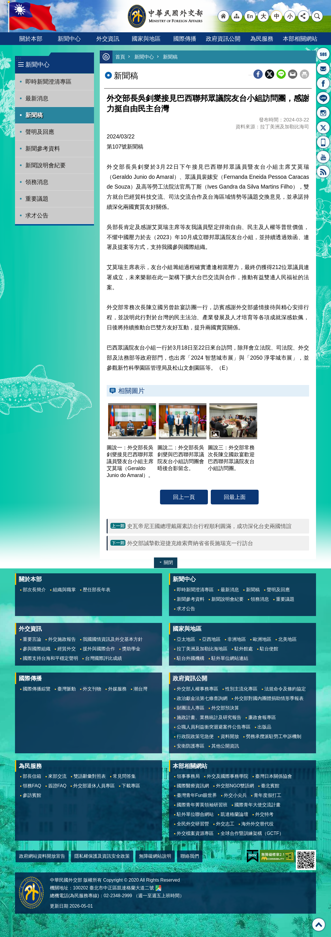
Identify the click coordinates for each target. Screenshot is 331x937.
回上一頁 (184, 497)
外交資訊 (107, 38)
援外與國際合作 (99, 648)
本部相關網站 (300, 38)
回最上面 (235, 497)
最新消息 (36, 98)
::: (18, 59)
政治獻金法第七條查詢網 (202, 698)
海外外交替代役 (257, 823)
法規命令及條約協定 (285, 688)
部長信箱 (323, 68)
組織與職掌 (64, 589)
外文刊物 (92, 688)
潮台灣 (140, 688)
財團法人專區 (190, 707)
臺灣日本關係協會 (273, 776)
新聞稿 (34, 115)
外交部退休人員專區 (94, 785)
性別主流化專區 (241, 688)
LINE (323, 98)
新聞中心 (69, 38)
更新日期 (59, 906)
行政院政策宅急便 (195, 736)
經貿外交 (66, 648)
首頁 (120, 57)
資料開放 (230, 736)
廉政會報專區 (262, 717)
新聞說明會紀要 (45, 165)
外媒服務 (117, 688)
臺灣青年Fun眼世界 (197, 795)
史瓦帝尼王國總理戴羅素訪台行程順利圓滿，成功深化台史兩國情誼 (209, 526)
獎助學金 (131, 648)
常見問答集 (124, 776)
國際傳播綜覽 (36, 688)
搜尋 (317, 16)
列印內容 (304, 74)
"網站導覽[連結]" (236, 16)
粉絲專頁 (323, 83)
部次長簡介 (34, 589)
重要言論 (32, 639)
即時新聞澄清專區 (48, 81)
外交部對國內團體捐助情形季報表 (269, 698)
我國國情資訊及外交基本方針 (113, 639)
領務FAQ (32, 785)
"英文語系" (250, 16)
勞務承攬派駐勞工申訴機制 (273, 736)
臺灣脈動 (66, 688)
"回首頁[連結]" (223, 16)
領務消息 (36, 182)
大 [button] (263, 16)
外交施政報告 (62, 639)
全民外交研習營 (193, 823)
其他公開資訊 (225, 745)
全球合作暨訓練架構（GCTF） (252, 833)
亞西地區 (211, 639)
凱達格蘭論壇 (234, 814)
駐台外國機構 (190, 658)
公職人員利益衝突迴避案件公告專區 (214, 726)
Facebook (258, 74)
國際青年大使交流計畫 (257, 804)
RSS (323, 171)
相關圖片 (131, 391)
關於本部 (30, 38)
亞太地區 (186, 639)
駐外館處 (243, 648)
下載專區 (131, 785)
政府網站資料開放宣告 (42, 856)
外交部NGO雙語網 (235, 785)
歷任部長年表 (96, 589)
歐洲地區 (262, 639)
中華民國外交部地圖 (158, 888)
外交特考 (264, 814)
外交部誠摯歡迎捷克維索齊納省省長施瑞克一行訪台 (190, 543)
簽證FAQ (57, 785)
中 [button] (276, 16)
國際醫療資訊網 (193, 785)
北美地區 (287, 639)
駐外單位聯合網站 (195, 814)
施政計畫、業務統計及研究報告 (209, 717)
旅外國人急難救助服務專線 (323, 54)
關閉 (168, 562)
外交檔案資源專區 (195, 833)
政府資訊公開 (223, 38)
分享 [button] (303, 16)
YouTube (323, 157)
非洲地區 (236, 639)
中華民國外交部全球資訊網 (165, 16)
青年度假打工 (267, 795)
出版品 (264, 726)
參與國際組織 (36, 648)
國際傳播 (184, 38)
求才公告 (36, 215)
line (281, 74)
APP (323, 142)
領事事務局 (188, 776)
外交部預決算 (225, 707)
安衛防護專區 (190, 745)
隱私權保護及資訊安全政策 (102, 856)
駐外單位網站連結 (229, 658)
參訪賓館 (32, 795)
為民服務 (261, 38)
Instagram (323, 112)
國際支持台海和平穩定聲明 (50, 658)
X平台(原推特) (323, 127)
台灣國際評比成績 (103, 658)
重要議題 (36, 199)
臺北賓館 (270, 785)
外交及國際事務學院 (227, 776)
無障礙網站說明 (155, 856)
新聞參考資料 (42, 148)
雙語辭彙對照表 (90, 776)
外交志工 (225, 823)
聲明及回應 (39, 132)
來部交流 (57, 776)
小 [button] (290, 16)
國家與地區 (146, 38)
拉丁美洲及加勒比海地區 (202, 648)
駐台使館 (269, 648)
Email (292, 74)
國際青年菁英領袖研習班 (202, 804)
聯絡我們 (189, 856)
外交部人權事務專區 (197, 688)
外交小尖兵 (235, 795)
